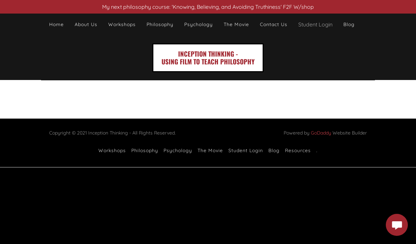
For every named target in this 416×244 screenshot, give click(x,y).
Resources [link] (298, 150)
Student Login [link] (245, 150)
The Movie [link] (236, 24)
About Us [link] (86, 24)
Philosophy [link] (160, 24)
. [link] (317, 150)
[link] (208, 62)
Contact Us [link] (273, 24)
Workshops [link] (122, 24)
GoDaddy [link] (321, 133)
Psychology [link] (198, 24)
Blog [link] (349, 24)
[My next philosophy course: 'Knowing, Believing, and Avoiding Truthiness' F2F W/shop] (208, 7)
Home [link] (56, 24)
